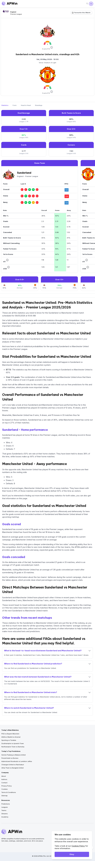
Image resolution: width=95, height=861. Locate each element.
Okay (71, 854)
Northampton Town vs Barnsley (12, 747)
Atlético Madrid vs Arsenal (10, 737)
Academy (4, 817)
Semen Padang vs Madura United (13, 755)
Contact (4, 783)
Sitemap (4, 796)
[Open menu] (91, 4)
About (3, 776)
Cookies (4, 789)
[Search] (87, 4)
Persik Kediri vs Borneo (9, 758)
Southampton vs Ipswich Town (12, 743)
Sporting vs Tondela (8, 740)
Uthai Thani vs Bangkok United (12, 768)
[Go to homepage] (9, 3)
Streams (4, 814)
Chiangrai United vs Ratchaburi (12, 765)
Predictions (5, 804)
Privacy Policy (6, 786)
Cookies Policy (78, 846)
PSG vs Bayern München (10, 734)
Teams (3, 810)
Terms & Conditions (8, 792)
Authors (4, 779)
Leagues (4, 807)
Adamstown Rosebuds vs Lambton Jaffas (16, 761)
